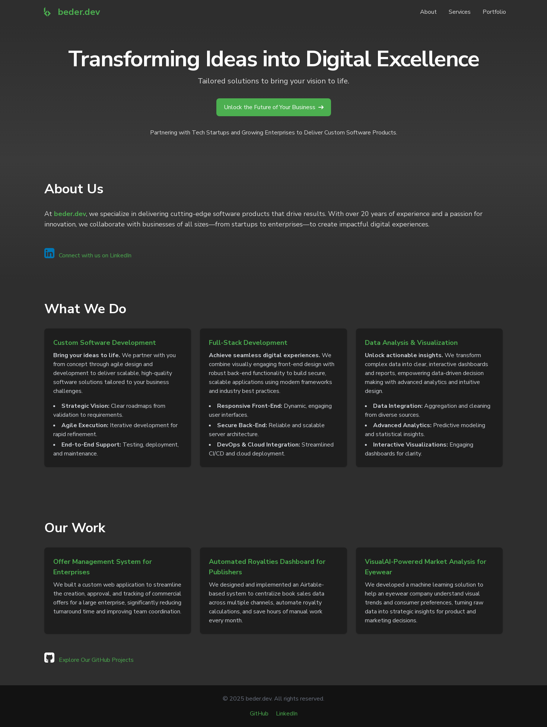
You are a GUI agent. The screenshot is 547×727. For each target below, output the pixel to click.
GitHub (259, 713)
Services (460, 12)
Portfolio (494, 12)
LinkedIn (287, 713)
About (428, 12)
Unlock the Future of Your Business (274, 107)
